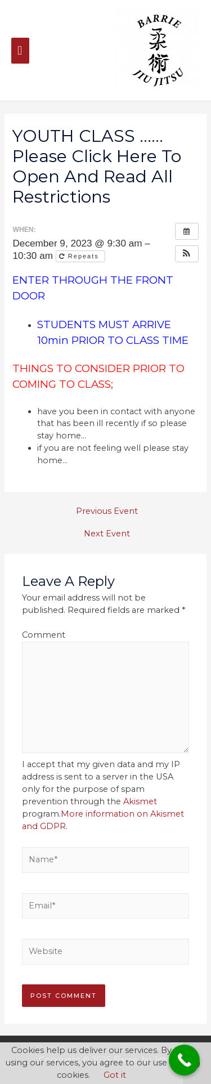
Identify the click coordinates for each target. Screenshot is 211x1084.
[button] (187, 254)
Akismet (140, 801)
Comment (43, 635)
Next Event (107, 533)
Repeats (80, 256)
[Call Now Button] (184, 1060)
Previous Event (107, 511)
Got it (115, 1075)
